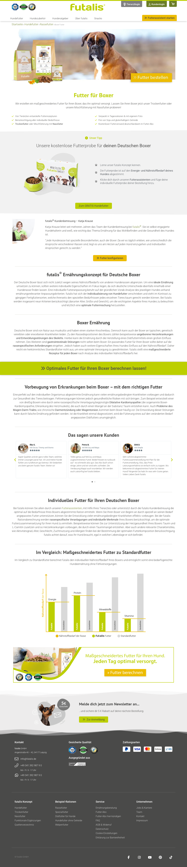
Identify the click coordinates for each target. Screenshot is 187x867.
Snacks (98, 18)
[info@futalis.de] (16, 759)
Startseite (17, 24)
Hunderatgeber (61, 18)
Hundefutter (17, 18)
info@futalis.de (28, 758)
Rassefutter (46, 24)
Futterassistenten (72, 508)
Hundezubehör (38, 18)
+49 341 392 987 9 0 (31, 765)
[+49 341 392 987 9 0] (16, 765)
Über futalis (82, 18)
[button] (15, 460)
